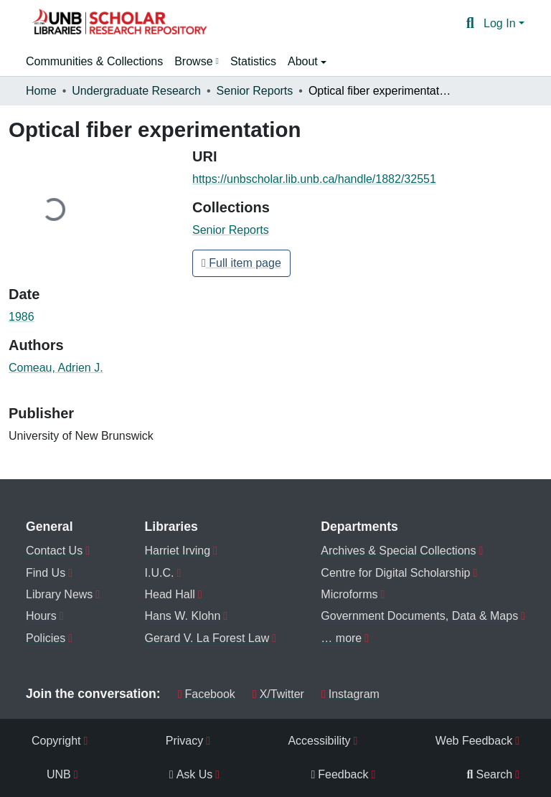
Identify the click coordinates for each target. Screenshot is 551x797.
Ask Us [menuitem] (191, 774)
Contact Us (54, 550)
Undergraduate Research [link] (136, 91)
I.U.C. (159, 573)
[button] (119, 24)
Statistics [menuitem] (253, 61)
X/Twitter (278, 694)
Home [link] (41, 91)
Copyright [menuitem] (56, 741)
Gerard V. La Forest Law (207, 638)
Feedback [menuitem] (339, 774)
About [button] (304, 61)
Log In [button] (501, 23)
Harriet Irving (178, 550)
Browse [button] (193, 61)
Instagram (350, 694)
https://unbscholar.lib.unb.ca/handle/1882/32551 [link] (314, 179)
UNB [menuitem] (59, 774)
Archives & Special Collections (398, 550)
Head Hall (170, 594)
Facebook (206, 694)
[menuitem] (196, 61)
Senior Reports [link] (255, 91)
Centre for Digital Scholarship (395, 573)
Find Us (45, 573)
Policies (45, 638)
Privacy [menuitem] (184, 741)
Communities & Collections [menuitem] (94, 61)
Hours (41, 616)
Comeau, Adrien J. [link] (56, 368)
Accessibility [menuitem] (319, 741)
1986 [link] (21, 317)
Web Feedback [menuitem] (473, 741)
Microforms (349, 594)
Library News (59, 594)
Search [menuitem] (490, 774)
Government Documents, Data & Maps (419, 616)
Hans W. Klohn (183, 616)
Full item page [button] (241, 263)
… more (341, 638)
